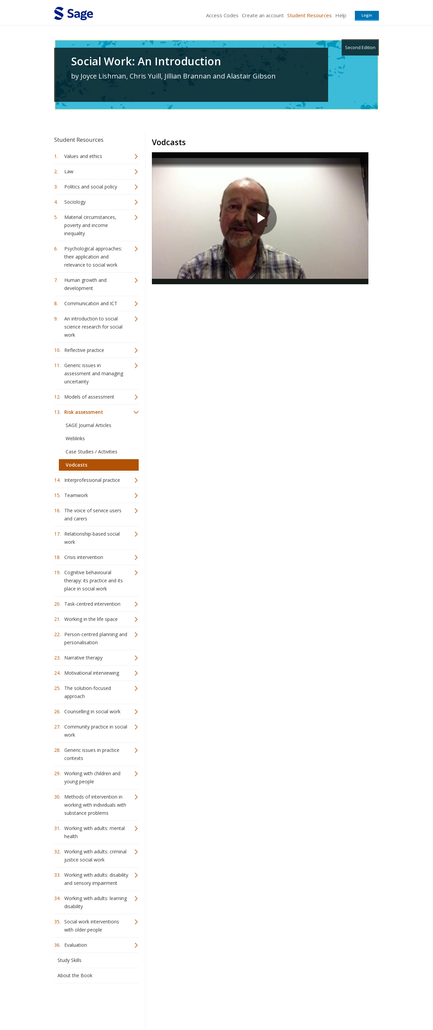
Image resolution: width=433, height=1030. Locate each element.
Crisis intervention (83, 557)
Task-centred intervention (92, 604)
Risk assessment (83, 412)
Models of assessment (89, 397)
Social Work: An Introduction (146, 61)
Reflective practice (84, 350)
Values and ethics (83, 156)
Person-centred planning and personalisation (95, 638)
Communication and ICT (90, 303)
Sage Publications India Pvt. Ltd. (152, 1005)
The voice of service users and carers (92, 514)
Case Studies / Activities (91, 451)
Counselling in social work (92, 711)
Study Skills (70, 960)
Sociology (75, 202)
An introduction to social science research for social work (93, 326)
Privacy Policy (334, 1005)
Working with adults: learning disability (95, 902)
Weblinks (75, 438)
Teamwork (76, 495)
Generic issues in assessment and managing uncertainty (93, 373)
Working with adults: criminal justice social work (95, 855)
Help (340, 15)
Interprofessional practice (92, 480)
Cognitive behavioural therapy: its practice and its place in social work (93, 580)
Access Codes (222, 15)
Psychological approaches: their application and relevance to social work (93, 256)
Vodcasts (76, 465)
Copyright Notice (296, 1005)
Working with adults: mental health (94, 832)
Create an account (263, 15)
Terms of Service (255, 1005)
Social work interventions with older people (91, 925)
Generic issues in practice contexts (91, 754)
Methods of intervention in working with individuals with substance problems (95, 804)
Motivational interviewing (91, 673)
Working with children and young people (92, 777)
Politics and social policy (90, 186)
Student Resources (309, 15)
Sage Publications (93, 1005)
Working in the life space (91, 619)
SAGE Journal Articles (88, 425)
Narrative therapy (83, 657)
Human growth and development (85, 284)
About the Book (75, 975)
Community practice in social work (95, 730)
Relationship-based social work (92, 538)
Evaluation (75, 945)
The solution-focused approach (87, 692)
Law (68, 171)
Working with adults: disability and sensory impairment (96, 879)
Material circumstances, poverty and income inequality (90, 225)
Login (367, 15)
